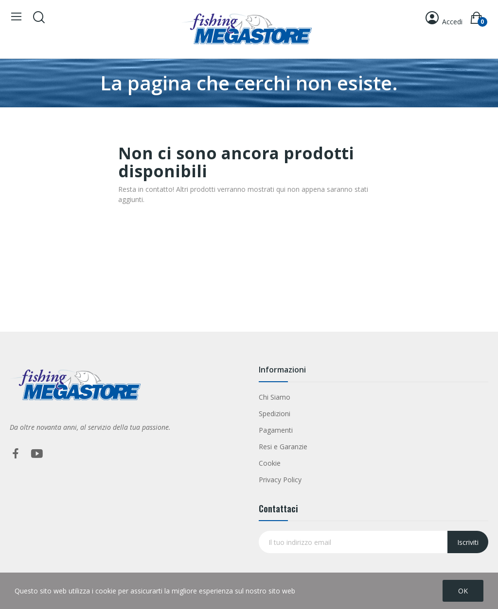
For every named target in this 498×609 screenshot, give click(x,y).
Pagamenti (276, 430)
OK (463, 590)
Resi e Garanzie (283, 446)
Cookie (270, 463)
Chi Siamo (274, 397)
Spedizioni (274, 413)
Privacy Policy (280, 479)
